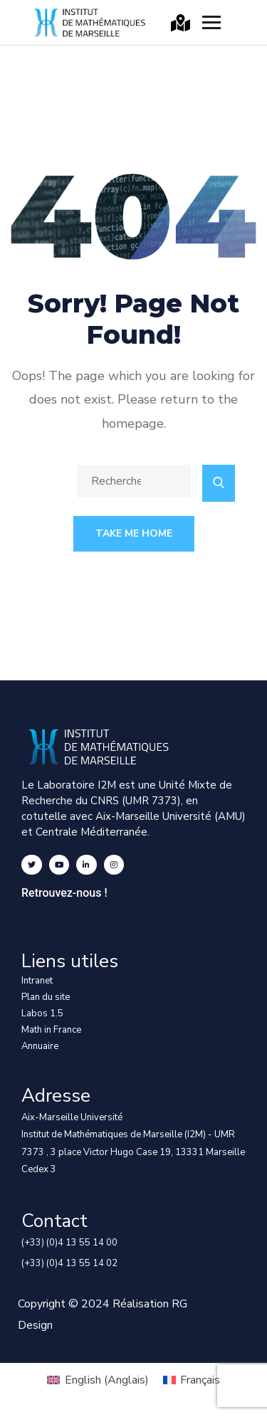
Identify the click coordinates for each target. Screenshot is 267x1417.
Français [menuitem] (200, 1380)
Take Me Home (133, 533)
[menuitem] (97, 1380)
